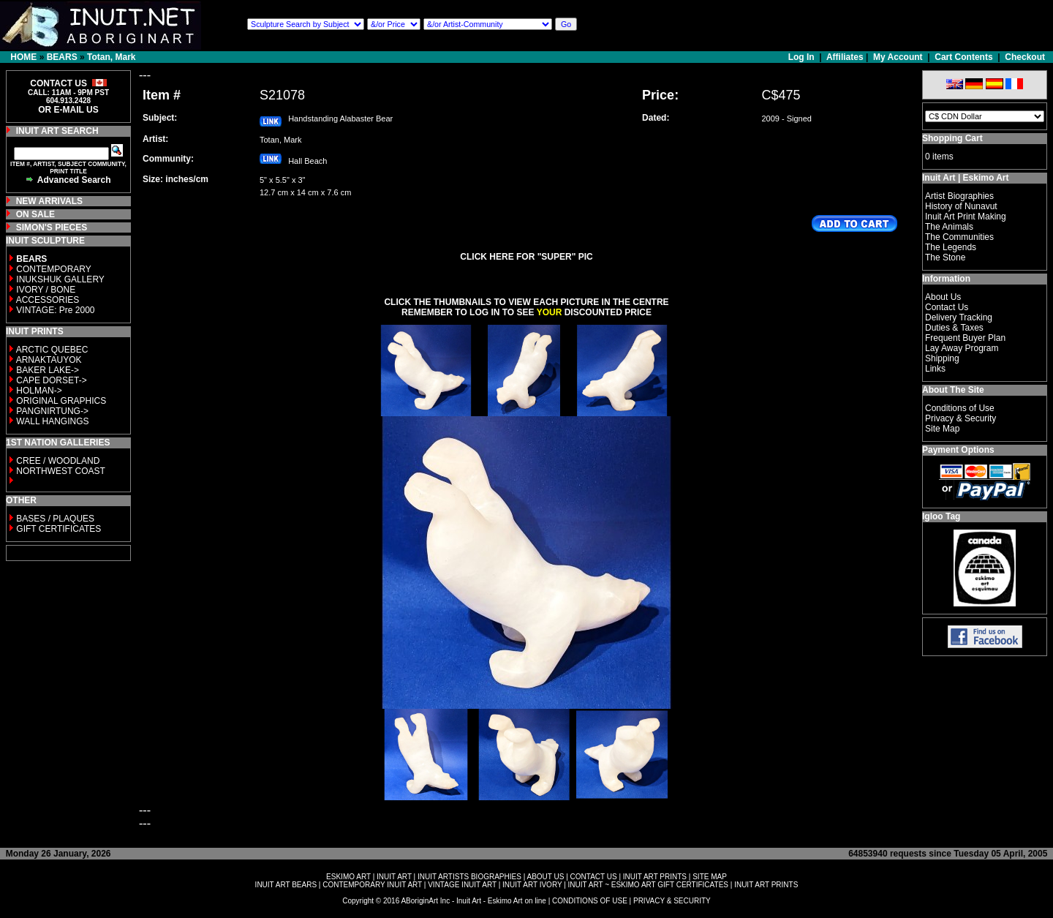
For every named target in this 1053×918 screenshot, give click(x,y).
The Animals (949, 227)
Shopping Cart (952, 138)
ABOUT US (545, 877)
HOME (23, 57)
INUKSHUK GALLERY (60, 279)
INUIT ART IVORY (532, 885)
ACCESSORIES (48, 300)
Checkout (1025, 57)
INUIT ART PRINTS (655, 877)
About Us (943, 297)
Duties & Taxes (954, 328)
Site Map (942, 429)
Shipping (942, 358)
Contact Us (946, 307)
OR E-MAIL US (68, 110)
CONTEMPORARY (53, 269)
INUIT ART (394, 877)
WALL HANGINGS (52, 421)
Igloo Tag (941, 516)
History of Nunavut (961, 206)
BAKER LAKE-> (47, 370)
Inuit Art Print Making (965, 216)
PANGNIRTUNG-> (52, 411)
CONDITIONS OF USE (589, 901)
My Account (898, 57)
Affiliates (845, 57)
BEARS (62, 57)
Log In (802, 57)
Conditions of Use (959, 408)
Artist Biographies (959, 196)
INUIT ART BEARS (286, 885)
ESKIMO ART (348, 877)
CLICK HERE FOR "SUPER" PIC (526, 257)
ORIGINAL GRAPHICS (61, 401)
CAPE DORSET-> (51, 380)
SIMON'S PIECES (52, 227)
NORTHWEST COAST (59, 471)
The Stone (945, 257)
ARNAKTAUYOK (49, 360)
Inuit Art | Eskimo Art (965, 178)
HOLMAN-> (38, 390)
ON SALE (35, 214)
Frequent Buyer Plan (965, 338)
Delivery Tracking (958, 317)
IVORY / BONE (45, 290)
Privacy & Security (960, 418)
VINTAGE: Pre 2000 (55, 310)
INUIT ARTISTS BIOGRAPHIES (469, 877)
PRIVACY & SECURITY (672, 901)
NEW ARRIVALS (49, 201)
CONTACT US (593, 877)
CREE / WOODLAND (56, 461)
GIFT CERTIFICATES (58, 529)
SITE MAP (709, 877)
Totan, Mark (111, 57)
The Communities (959, 237)
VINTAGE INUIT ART (462, 885)
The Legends (950, 247)
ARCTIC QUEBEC (52, 350)
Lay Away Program (962, 348)
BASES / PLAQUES (55, 518)
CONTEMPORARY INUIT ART (372, 885)
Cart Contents (963, 57)
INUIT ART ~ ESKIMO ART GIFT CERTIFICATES (648, 885)
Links (935, 369)
